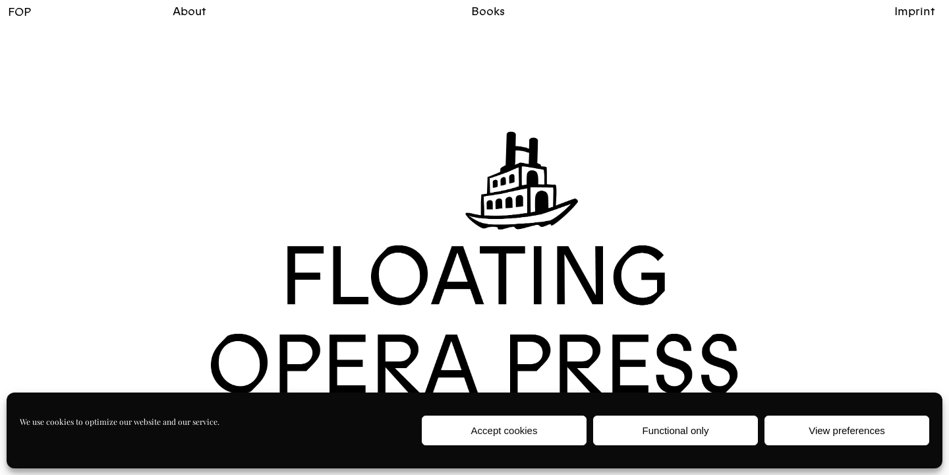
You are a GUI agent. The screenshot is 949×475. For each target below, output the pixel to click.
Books (488, 11)
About (189, 11)
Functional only (676, 430)
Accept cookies (504, 430)
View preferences (847, 430)
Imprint (914, 11)
